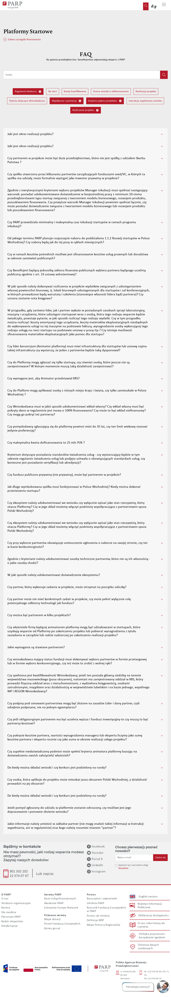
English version (148, 896)
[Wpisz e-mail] (134, 857)
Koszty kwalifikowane (75, 91)
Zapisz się (160, 857)
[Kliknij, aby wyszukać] (164, 75)
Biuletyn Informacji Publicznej (150, 906)
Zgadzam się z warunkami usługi (133, 865)
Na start (52, 91)
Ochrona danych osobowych (148, 947)
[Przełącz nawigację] (163, 5)
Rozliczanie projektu (85, 110)
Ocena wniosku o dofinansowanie (111, 91)
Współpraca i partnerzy (66, 100)
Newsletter (123, 868)
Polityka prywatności (152, 934)
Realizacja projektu (146, 91)
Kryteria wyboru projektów (105, 100)
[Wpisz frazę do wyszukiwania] (81, 75)
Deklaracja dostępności (153, 915)
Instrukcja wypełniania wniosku (145, 101)
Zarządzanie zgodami (152, 937)
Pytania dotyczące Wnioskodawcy (27, 101)
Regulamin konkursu (28, 91)
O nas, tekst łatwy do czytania (151, 925)
